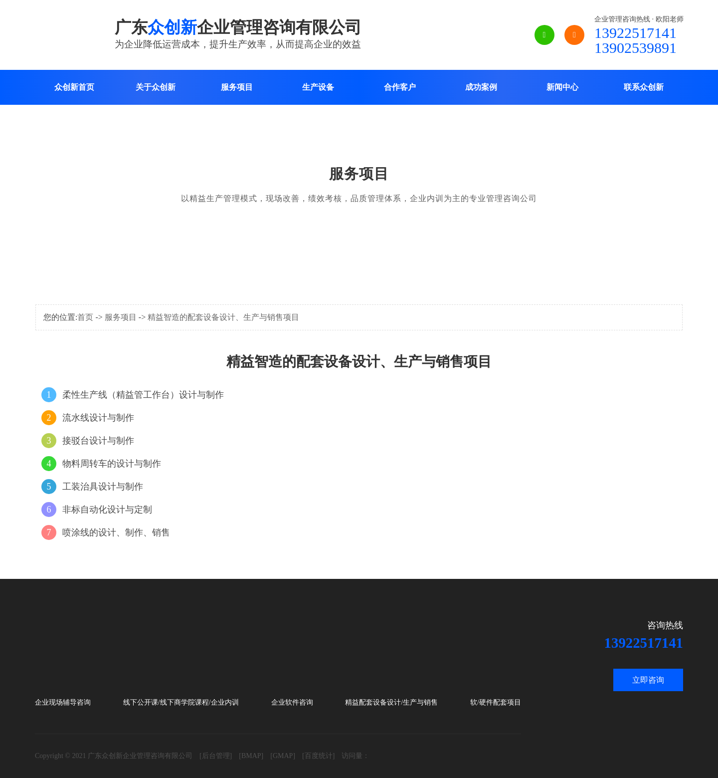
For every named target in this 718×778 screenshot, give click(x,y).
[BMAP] (251, 756)
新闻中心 (562, 87)
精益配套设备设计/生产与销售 (391, 702)
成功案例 (481, 87)
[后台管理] (215, 756)
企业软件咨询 (292, 702)
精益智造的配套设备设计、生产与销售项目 (223, 317)
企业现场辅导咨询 (63, 702)
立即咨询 (648, 680)
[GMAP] (282, 756)
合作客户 (400, 87)
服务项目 (237, 87)
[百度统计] (318, 756)
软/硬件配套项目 (495, 702)
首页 (85, 317)
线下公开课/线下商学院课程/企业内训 (181, 702)
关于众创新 (156, 87)
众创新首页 (74, 87)
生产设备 (318, 87)
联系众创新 (644, 87)
